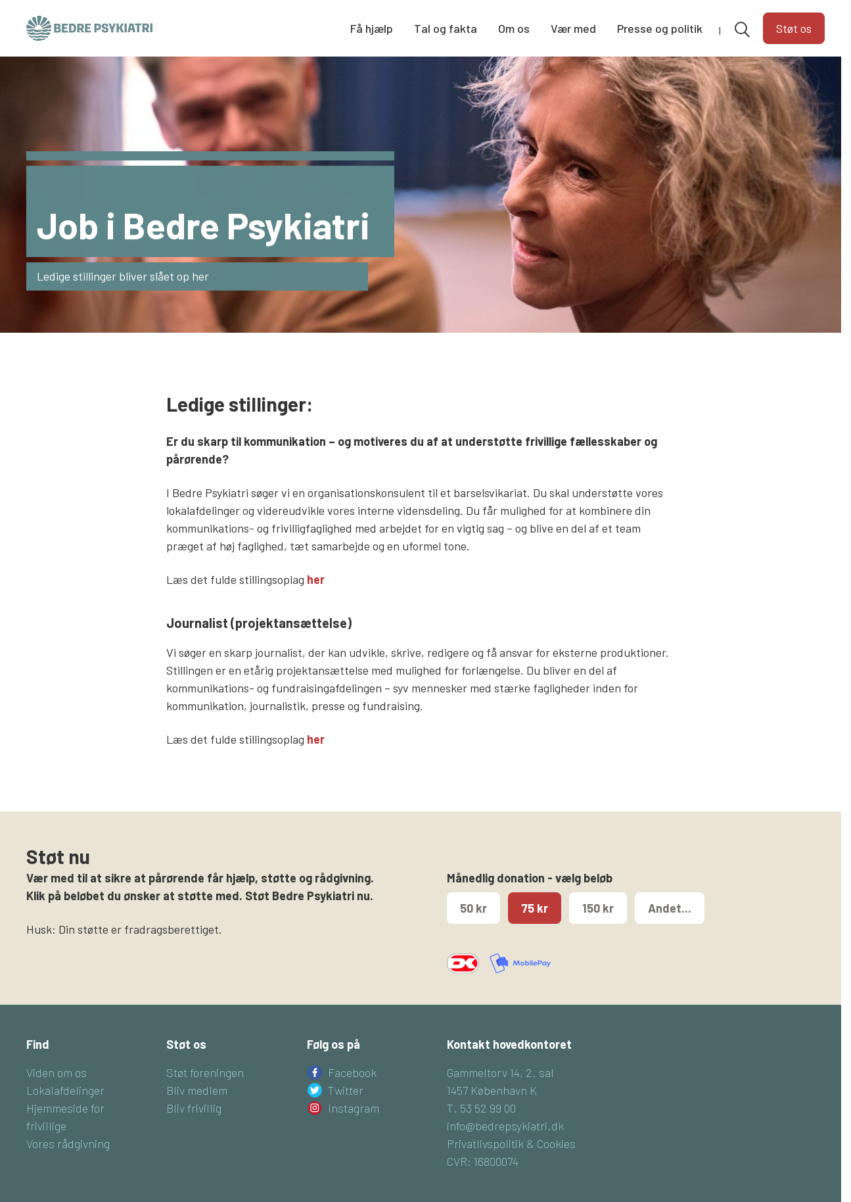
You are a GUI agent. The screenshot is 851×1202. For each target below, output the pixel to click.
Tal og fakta (445, 28)
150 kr (598, 908)
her (316, 579)
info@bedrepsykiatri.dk (505, 1125)
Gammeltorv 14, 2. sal (500, 1072)
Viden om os (56, 1072)
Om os (514, 28)
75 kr (534, 908)
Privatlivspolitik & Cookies (511, 1143)
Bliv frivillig (193, 1108)
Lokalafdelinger (65, 1090)
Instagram (353, 1108)
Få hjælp (371, 28)
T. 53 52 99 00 (481, 1108)
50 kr (473, 908)
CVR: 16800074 (482, 1161)
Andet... (669, 908)
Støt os (794, 28)
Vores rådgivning (68, 1143)
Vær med (573, 28)
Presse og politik (659, 28)
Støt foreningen (205, 1072)
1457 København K (492, 1090)
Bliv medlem (196, 1090)
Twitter (345, 1090)
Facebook (352, 1072)
